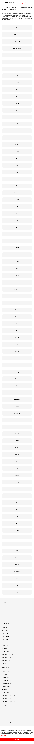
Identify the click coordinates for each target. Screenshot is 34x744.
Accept (17, 739)
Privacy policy (3, 735)
